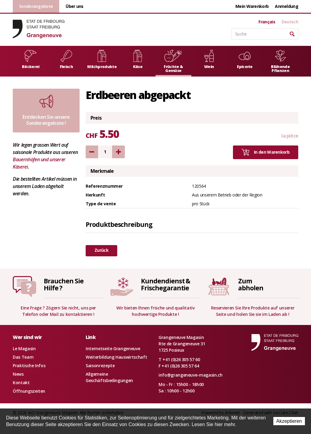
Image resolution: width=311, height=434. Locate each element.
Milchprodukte (102, 59)
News (18, 374)
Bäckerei (30, 59)
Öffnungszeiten (29, 391)
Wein (209, 59)
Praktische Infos (29, 365)
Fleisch (66, 59)
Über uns (74, 6)
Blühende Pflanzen (280, 61)
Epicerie (245, 59)
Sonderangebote (36, 6)
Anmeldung (286, 6)
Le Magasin (24, 348)
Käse (138, 59)
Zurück (101, 250)
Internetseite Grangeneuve (113, 348)
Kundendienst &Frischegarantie (165, 284)
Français (266, 22)
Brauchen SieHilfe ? (63, 284)
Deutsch (290, 22)
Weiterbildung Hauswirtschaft (116, 357)
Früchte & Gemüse (173, 61)
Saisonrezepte (100, 365)
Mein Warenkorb (251, 6)
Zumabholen (250, 284)
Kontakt (21, 382)
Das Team (23, 357)
